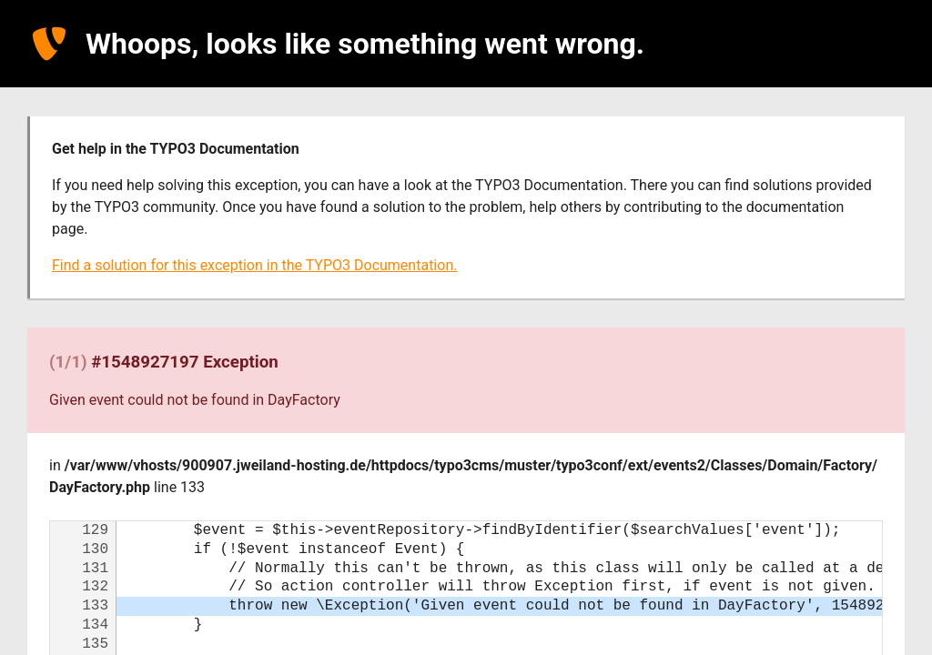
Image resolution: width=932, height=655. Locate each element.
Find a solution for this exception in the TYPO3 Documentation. (254, 265)
